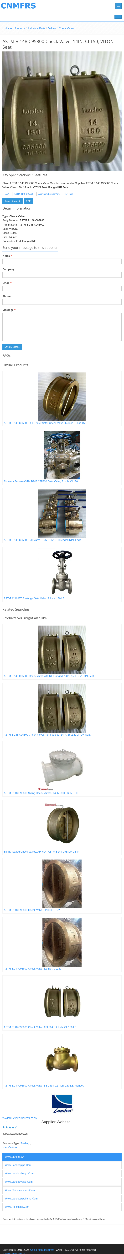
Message (9, 310)
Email (7, 283)
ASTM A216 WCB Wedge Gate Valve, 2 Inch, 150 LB (34, 598)
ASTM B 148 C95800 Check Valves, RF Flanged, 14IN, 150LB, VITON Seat (47, 734)
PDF (28, 201)
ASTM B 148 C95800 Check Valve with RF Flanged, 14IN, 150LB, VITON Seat (49, 676)
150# (7, 194)
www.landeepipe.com (18, 1165)
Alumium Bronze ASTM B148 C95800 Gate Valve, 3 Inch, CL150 (41, 481)
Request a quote (13, 201)
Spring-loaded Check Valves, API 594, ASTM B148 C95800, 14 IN (41, 851)
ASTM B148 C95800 (23, 194)
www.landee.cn (14, 1156)
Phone (6, 296)
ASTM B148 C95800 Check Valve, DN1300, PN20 (32, 910)
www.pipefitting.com (17, 1206)
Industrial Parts (36, 28)
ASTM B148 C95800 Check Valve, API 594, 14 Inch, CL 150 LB (40, 1027)
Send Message (12, 346)
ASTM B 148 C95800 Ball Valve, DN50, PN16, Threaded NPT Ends (42, 540)
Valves (52, 28)
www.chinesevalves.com (20, 1190)
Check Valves (67, 28)
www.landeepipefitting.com (21, 1198)
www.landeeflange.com (19, 1173)
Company (8, 269)
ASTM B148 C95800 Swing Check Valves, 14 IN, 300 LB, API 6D (41, 793)
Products (20, 28)
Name (7, 255)
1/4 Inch (69, 194)
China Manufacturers (42, 1249)
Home (8, 28)
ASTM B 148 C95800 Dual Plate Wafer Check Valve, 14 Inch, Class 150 (45, 423)
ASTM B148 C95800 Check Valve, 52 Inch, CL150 (32, 968)
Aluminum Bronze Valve (49, 194)
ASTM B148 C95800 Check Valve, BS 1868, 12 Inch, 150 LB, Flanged (44, 1085)
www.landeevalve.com (19, 1181)
